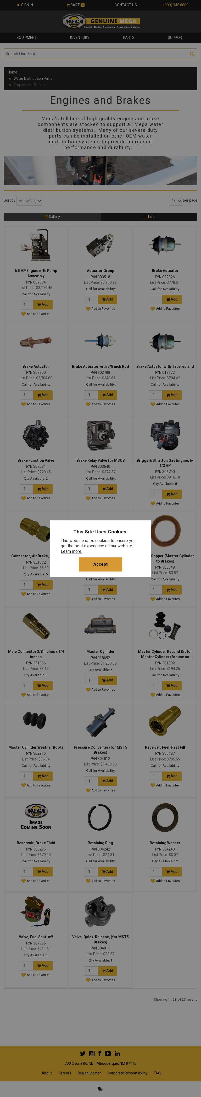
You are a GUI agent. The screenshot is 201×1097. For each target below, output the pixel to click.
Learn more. (71, 551)
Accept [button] (100, 564)
